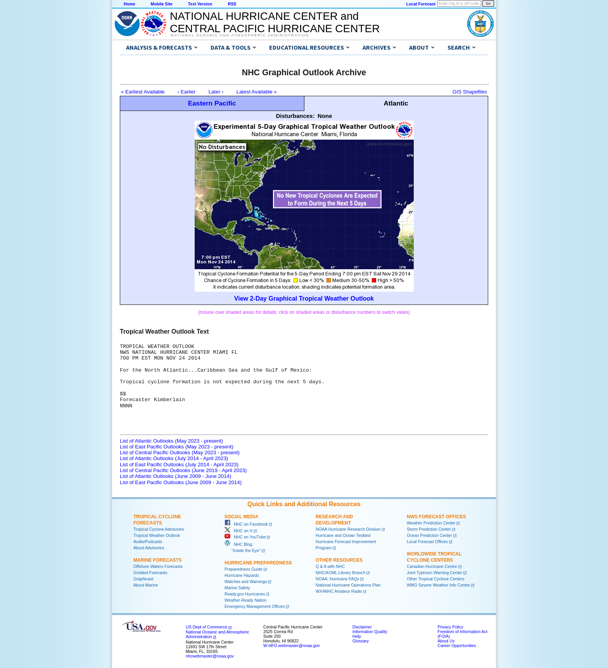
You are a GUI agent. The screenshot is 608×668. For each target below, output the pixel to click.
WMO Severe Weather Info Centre (438, 585)
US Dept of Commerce (206, 627)
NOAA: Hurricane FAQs (337, 578)
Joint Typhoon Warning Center (434, 572)
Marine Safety (237, 587)
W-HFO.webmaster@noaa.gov (291, 645)
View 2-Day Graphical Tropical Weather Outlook (304, 298)
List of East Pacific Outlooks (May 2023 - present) (176, 447)
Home (129, 4)
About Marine (145, 585)
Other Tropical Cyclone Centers (436, 578)
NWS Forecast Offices (436, 516)
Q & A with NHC (330, 566)
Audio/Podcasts (147, 541)
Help (356, 636)
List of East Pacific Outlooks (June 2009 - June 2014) (181, 482)
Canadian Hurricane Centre (432, 566)
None (325, 115)
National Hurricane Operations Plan (348, 585)
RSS (232, 4)
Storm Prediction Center (429, 529)
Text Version (200, 4)
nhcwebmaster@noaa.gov (210, 656)
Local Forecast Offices (427, 541)
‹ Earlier (187, 92)
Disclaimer (362, 627)
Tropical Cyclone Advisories (158, 529)
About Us (445, 641)
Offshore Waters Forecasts (158, 566)
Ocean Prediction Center (429, 535)
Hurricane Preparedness (258, 563)
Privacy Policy (450, 627)
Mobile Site (162, 4)
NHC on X (238, 530)
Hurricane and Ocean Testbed (343, 535)
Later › (216, 92)
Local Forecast (420, 4)
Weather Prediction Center (431, 523)
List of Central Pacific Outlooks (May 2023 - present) (180, 452)
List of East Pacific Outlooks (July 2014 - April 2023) (179, 464)
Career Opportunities (456, 645)
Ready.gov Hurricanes (245, 594)
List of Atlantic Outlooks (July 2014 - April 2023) (174, 458)
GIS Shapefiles (470, 92)
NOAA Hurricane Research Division (348, 529)
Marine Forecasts (157, 560)
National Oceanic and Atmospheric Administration (240, 35)
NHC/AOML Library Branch (340, 572)
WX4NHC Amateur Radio (339, 591)
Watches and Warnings (246, 581)
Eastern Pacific (212, 103)
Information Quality (369, 631)
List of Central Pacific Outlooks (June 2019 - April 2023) (183, 470)
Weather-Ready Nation (245, 600)
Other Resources (339, 560)
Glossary (360, 641)
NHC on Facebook (246, 524)
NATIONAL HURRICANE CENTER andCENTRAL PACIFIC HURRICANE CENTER (275, 22)
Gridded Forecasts (150, 572)
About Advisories (148, 547)
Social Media (241, 516)
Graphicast (143, 578)
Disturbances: (295, 115)
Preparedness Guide (244, 569)
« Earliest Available (142, 92)
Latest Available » (257, 92)
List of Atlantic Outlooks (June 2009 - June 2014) (175, 476)
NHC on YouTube (245, 537)
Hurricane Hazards (242, 575)
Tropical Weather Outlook (156, 535)
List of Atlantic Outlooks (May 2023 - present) (171, 441)
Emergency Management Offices (255, 606)
